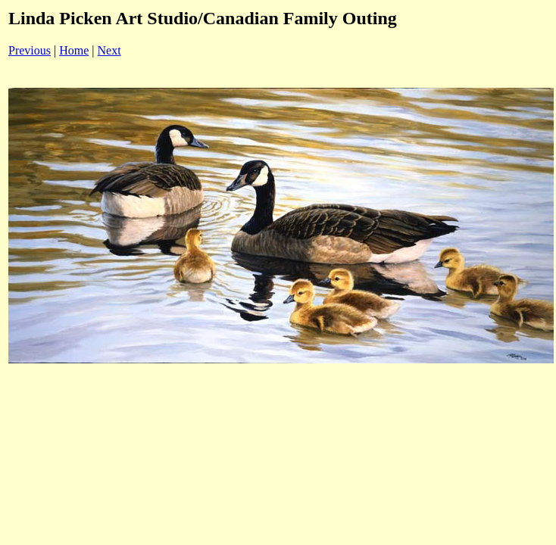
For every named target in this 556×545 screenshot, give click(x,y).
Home (74, 50)
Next (109, 50)
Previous (29, 50)
